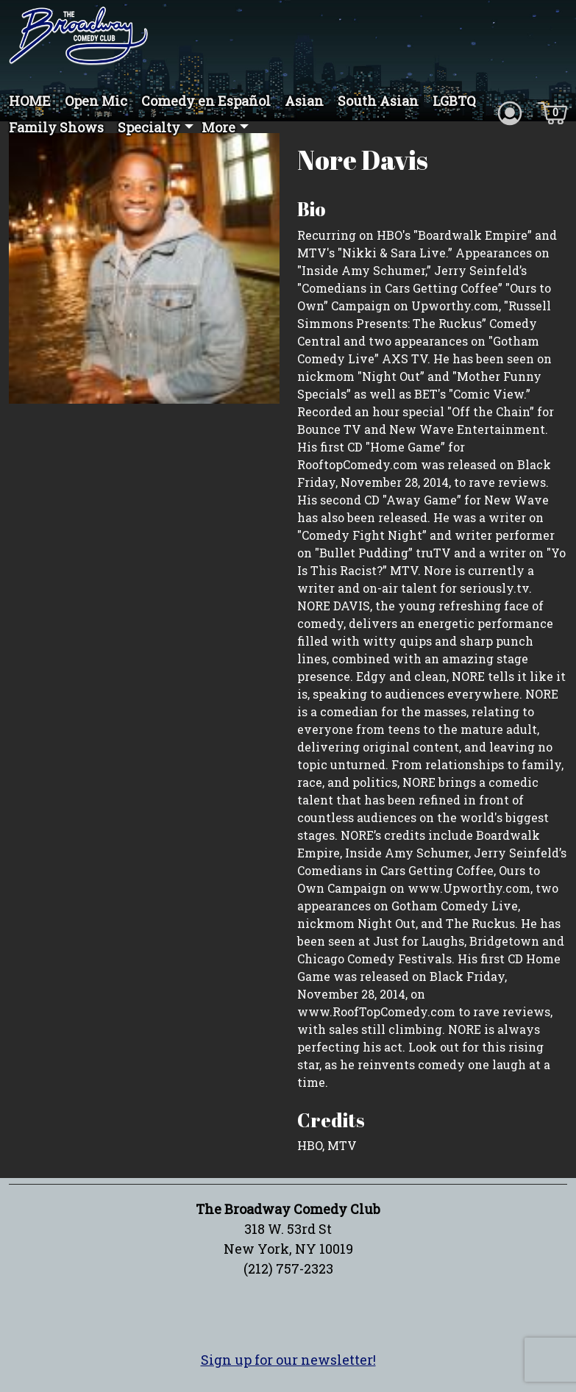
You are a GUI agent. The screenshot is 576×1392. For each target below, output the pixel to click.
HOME (30, 101)
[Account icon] (510, 111)
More (218, 127)
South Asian (378, 101)
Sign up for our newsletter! (288, 1359)
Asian (304, 101)
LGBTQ (454, 101)
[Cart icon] (552, 111)
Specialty (149, 127)
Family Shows (56, 127)
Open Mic (96, 101)
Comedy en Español (206, 101)
